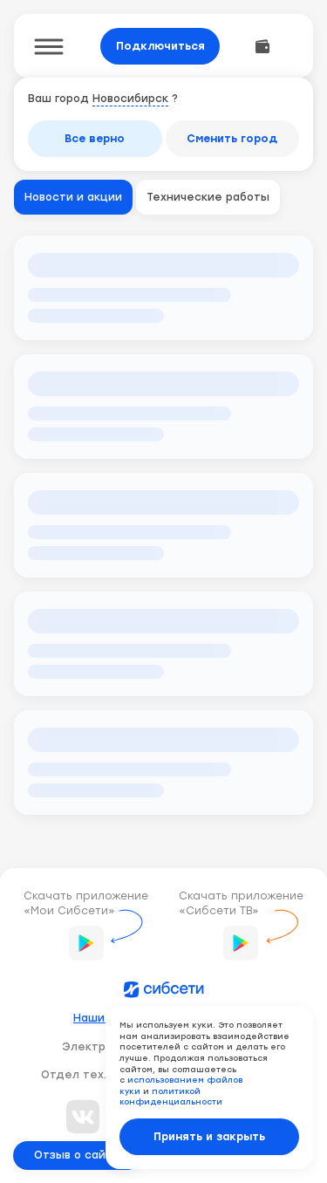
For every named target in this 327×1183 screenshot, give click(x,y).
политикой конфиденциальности (170, 1096)
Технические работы (207, 197)
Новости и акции (73, 197)
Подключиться (160, 46)
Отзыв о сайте (77, 1155)
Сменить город (232, 139)
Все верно (95, 139)
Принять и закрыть (209, 1137)
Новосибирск (130, 98)
